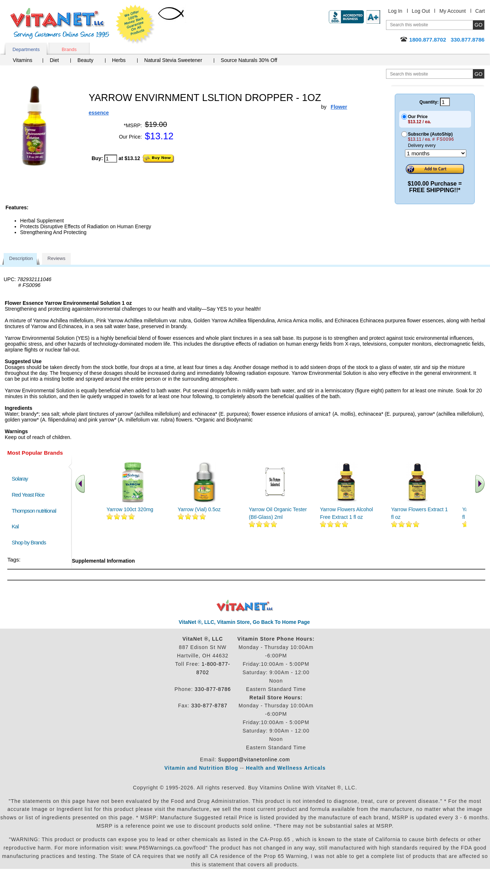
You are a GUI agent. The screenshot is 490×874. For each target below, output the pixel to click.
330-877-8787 (209, 705)
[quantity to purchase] (110, 159)
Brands (69, 49)
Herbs (119, 60)
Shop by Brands (30, 542)
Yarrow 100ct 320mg (130, 509)
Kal (15, 526)
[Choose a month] (435, 153)
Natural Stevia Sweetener (173, 60)
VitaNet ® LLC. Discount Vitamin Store (245, 606)
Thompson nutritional (34, 511)
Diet (54, 60)
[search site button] (478, 73)
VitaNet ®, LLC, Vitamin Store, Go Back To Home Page (244, 622)
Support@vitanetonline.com (254, 759)
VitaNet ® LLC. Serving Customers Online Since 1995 (60, 23)
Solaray (20, 478)
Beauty (85, 60)
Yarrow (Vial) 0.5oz (199, 509)
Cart (480, 11)
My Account (452, 11)
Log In (395, 11)
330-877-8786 (213, 689)
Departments (25, 49)
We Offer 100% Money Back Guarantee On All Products (135, 24)
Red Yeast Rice (28, 495)
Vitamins (22, 60)
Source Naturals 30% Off (249, 60)
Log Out (421, 11)
